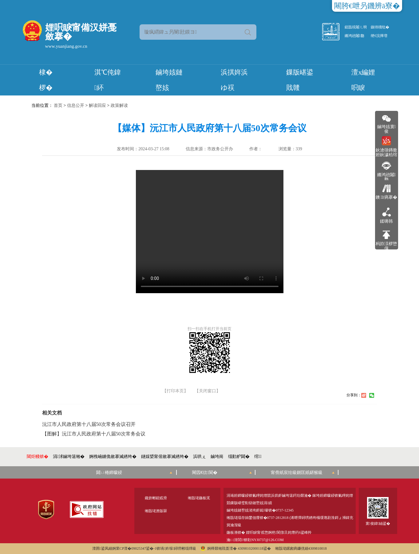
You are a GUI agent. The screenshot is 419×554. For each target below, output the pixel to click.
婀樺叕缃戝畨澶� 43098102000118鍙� (235, 548)
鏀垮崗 (217, 456)
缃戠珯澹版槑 (156, 511)
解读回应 (97, 105)
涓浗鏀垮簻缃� (69, 456)
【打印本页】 (175, 391)
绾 (258, 456)
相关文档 (52, 412)
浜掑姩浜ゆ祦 (234, 79)
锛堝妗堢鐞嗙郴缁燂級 (176, 548)
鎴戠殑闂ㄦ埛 (356, 27)
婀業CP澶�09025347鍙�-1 (134, 548)
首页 (58, 105)
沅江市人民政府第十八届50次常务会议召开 (89, 424)
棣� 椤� (46, 79)
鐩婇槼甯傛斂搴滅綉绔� (164, 456)
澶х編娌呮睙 (363, 79)
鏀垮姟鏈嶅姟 (169, 79)
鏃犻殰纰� (380, 27)
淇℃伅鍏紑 (107, 79)
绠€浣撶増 (379, 36)
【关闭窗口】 (207, 391)
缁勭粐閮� (239, 456)
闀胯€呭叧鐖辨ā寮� (367, 6)
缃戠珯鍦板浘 (199, 498)
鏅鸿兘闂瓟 (354, 36)
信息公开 (75, 105)
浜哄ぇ (199, 456)
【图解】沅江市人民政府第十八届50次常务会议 (93, 433)
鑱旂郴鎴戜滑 (156, 498)
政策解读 (119, 105)
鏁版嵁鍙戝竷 (299, 79)
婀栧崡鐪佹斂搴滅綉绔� (112, 456)
